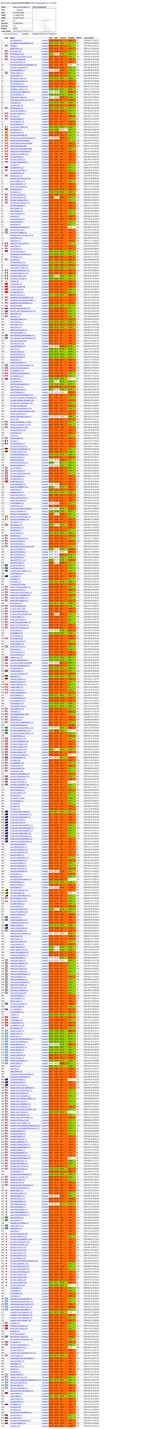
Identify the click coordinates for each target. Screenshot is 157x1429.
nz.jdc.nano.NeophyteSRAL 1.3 (21, 830)
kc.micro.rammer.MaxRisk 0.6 (20, 614)
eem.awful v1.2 (15, 379)
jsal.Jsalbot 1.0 (15, 582)
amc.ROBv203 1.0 (16, 124)
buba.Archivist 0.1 (16, 222)
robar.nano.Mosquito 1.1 (19, 979)
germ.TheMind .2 (16, 468)
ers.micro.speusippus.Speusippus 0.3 (23, 397)
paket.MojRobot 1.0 (17, 882)
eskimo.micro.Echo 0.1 (18, 414)
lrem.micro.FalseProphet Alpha (21, 663)
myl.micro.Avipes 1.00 (18, 738)
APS (50, 38)
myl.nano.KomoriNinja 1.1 (19, 755)
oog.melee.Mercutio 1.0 (18, 847)
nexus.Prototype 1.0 (17, 790)
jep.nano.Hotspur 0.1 (17, 541)
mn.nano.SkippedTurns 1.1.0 (20, 730)
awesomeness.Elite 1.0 (18, 170)
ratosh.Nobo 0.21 (16, 936)
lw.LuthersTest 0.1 (16, 668)
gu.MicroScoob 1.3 (17, 481)
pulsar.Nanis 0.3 (16, 917)
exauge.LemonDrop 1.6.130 (20, 425)
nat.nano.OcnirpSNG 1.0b (19, 784)
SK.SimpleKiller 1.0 (17, 94)
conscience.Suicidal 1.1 (18, 278)
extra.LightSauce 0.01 (18, 430)
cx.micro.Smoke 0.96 (17, 287)
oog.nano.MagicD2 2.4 (18, 866)
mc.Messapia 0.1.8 (17, 703)
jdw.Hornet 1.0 (15, 536)
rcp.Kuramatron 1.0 (17, 944)
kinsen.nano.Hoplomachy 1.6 (20, 622)
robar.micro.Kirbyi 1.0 (17, 966)
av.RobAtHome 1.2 (17, 167)
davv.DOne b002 (16, 305)
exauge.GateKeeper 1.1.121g (20, 422)
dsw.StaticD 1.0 (15, 360)
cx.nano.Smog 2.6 (16, 292)
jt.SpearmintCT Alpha (17, 584)
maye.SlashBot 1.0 (17, 695)
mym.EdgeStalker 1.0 (18, 757)
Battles (79, 38)
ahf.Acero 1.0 (15, 116)
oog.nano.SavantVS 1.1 (18, 868)
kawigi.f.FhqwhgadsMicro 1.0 (20, 587)
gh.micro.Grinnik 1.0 (17, 471)
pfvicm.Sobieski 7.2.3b (18, 898)
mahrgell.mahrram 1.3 (18, 679)
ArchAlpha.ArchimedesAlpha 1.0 (21, 43)
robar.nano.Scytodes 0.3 (19, 990)
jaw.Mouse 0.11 (15, 530)
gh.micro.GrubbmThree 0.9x (20, 473)
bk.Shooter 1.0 (15, 192)
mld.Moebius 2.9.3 (16, 717)
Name (12, 38)
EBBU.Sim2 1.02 (16, 48)
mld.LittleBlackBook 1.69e (19, 714)
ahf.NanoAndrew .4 (17, 119)
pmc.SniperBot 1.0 (17, 906)
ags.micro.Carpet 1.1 (17, 113)
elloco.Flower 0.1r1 (17, 387)
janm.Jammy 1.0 (16, 522)
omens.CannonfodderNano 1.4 (21, 841)
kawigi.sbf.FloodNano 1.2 (19, 600)
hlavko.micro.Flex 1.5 (17, 495)
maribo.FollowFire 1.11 (18, 684)
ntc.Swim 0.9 (15, 806)
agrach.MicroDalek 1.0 (18, 111)
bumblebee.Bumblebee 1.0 (19, 227)
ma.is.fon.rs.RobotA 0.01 (19, 674)
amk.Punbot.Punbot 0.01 (19, 127)
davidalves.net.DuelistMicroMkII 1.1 (23, 300)
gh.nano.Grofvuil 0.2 (17, 476)
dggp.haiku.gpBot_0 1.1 (18, 319)
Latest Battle (88, 38)
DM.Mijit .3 (14, 46)
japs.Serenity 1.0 (16, 525)
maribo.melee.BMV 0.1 (18, 692)
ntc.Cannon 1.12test (17, 798)
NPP (56, 38)
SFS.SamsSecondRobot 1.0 (20, 92)
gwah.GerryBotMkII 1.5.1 (19, 487)
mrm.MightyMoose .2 (17, 736)
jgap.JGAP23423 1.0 (17, 554)
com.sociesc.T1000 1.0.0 (19, 268)
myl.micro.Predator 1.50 (18, 744)
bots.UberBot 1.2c (16, 208)
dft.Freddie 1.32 (16, 314)
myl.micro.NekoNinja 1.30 (19, 741)
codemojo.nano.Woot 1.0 (19, 265)
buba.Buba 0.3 (15, 224)
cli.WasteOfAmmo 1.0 (18, 262)
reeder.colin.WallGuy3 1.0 (19, 952)
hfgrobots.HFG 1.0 (17, 492)
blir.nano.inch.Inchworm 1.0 (20, 203)
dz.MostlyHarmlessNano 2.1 (20, 373)
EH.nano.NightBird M (17, 59)
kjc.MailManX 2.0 (16, 633)
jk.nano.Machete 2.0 (17, 568)
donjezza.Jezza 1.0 (17, 351)
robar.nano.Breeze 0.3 (18, 977)
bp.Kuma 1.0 (14, 216)
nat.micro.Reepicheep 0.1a (19, 776)
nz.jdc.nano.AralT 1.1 (17, 822)
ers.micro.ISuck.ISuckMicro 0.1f (21, 395)
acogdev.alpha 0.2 (16, 105)
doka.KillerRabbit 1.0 (17, 346)
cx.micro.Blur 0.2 (16, 284)
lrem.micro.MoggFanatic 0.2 (20, 665)
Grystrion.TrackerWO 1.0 (19, 67)
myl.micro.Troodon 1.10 (18, 747)
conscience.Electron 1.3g (19, 273)
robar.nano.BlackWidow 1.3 (20, 974)
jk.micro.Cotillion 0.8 (17, 565)
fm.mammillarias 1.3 (17, 443)
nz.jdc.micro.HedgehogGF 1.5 (21, 814)
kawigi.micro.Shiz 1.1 (17, 590)
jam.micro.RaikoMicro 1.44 (19, 519)
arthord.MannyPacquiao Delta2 (21, 143)
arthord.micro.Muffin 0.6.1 (19, 154)
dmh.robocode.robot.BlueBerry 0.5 (22, 335)
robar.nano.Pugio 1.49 (18, 987)
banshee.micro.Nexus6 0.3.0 (20, 178)
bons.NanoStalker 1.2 (18, 205)
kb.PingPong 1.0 (16, 603)
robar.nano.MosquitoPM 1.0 (20, 982)
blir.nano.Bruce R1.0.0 (18, 197)
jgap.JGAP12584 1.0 (17, 549)
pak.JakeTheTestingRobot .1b (21, 879)
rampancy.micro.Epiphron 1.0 (20, 933)
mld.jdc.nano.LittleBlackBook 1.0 (21, 722)
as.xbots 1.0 (14, 165)
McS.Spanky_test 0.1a (18, 78)
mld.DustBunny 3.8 (17, 709)
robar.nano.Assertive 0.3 (19, 971)
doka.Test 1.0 (15, 349)
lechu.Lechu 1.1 (16, 649)
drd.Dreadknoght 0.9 (17, 357)
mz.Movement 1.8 (16, 766)
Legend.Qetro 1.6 (16, 75)
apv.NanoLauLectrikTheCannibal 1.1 (23, 138)
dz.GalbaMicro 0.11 (17, 370)
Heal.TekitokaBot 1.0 (17, 70)
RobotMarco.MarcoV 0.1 (19, 89)
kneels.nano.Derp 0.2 (18, 641)
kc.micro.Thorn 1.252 (17, 609)
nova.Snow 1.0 (15, 795)
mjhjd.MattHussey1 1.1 (18, 706)
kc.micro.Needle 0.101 (18, 606)
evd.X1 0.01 (14, 419)
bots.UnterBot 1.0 (16, 211)
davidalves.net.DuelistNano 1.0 (21, 303)
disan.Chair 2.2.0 (16, 324)
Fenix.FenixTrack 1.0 (17, 62)
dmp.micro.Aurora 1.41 (18, 341)
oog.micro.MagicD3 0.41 (19, 852)
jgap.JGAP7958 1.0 (17, 563)
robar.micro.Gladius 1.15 (19, 963)
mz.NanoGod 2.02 (16, 771)
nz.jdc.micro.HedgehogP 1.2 (20, 817)
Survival (63, 38)
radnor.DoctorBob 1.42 (18, 931)
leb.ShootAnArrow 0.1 (18, 646)
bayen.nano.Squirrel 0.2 (18, 186)
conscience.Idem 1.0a (18, 276)
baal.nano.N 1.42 (16, 176)
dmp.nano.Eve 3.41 (17, 343)
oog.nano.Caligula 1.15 (18, 860)
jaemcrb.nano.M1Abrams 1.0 (20, 517)
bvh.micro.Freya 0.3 (17, 230)
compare (45, 40)
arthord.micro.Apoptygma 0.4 (20, 151)
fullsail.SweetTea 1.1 (17, 457)
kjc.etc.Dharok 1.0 (16, 636)
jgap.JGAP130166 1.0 (18, 552)
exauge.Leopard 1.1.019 (19, 427)
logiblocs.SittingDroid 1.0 (19, 660)
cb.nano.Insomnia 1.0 (18, 251)
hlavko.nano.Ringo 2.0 (18, 500)
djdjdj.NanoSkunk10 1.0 (18, 330)
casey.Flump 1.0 (16, 249)
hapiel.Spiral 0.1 (16, 489)
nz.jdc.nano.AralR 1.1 (18, 820)
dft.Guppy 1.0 (15, 316)
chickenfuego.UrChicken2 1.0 (20, 254)
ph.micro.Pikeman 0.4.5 (18, 901)
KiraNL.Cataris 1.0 (16, 73)
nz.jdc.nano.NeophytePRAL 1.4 (21, 825)
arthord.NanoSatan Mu (18, 146)
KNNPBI (71, 38)
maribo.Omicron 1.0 (17, 690)
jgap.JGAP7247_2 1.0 (18, 560)
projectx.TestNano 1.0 (18, 914)
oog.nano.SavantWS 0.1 (19, 871)
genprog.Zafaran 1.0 (17, 465)
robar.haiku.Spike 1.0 (17, 960)
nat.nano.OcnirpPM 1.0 (18, 782)
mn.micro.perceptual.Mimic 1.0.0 (21, 728)
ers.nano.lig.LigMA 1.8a (18, 406)
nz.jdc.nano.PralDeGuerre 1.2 (21, 836)
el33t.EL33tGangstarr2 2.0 (19, 384)
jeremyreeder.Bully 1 (17, 544)
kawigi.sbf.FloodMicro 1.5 (19, 598)
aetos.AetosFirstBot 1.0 (21, 7)
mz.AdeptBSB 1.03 (17, 763)
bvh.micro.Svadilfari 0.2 (18, 232)
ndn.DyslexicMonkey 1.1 (19, 787)
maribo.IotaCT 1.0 (16, 687)
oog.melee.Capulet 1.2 (18, 844)
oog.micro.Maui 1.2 (17, 855)
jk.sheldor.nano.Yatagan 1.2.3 (20, 571)
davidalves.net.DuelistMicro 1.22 (21, 297)
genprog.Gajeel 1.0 (17, 460)
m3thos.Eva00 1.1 (16, 671)
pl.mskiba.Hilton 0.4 (17, 904)
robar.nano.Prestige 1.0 (18, 985)
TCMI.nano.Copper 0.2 (18, 97)
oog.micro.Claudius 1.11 (19, 849)
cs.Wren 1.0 (14, 281)
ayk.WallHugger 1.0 (17, 173)
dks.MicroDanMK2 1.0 (18, 333)
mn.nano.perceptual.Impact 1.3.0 (22, 733)
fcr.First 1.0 (14, 435)
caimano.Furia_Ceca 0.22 (19, 243)
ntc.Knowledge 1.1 (17, 801)
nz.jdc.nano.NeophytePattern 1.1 (22, 828)
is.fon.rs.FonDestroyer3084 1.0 (21, 508)
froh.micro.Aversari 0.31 (18, 446)
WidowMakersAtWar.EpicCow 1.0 (22, 100)
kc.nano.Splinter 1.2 (17, 617)
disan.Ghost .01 (16, 327)
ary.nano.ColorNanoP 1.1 (19, 162)
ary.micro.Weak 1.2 (17, 157)
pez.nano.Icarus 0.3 (17, 893)
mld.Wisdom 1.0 (16, 720)
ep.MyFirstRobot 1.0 (17, 392)
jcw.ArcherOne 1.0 (16, 533)
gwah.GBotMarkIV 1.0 (18, 484)
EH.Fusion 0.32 (15, 51)
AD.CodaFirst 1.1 (16, 40)
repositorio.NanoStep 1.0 (19, 955)
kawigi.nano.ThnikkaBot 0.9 (20, 595)
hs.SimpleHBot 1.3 (17, 503)
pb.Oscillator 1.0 (16, 887)
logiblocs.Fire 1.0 (16, 657)
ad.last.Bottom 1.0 (16, 108)
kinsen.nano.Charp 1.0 (18, 619)
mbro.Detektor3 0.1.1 (17, 701)
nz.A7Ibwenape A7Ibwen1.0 (20, 812)
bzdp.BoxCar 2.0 (16, 238)
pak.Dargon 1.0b (16, 876)
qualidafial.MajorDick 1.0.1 (19, 922)
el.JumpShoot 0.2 (16, 381)
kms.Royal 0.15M (16, 638)
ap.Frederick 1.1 (16, 130)
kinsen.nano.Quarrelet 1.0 (19, 625)
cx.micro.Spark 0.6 (17, 289)
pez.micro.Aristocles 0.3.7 (19, 890)
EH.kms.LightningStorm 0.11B (21, 57)
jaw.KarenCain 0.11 (17, 527)
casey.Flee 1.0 (15, 246)
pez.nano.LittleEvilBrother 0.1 (20, 895)
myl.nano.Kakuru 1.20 (18, 752)
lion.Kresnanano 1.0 (17, 652)
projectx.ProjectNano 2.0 (19, 912)
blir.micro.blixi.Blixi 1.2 (18, 195)
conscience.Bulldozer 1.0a (19, 270)
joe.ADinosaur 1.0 (16, 573)
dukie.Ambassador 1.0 (18, 362)
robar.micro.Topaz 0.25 (18, 968)
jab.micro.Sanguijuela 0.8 (19, 514)
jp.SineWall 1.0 (15, 576)
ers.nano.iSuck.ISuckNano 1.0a (21, 403)
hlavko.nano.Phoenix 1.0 (19, 498)
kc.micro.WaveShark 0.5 (19, 611)
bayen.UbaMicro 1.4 (17, 181)
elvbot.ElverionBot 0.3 (18, 389)
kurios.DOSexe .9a (17, 644)
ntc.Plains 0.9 (15, 803)
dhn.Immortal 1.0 (16, 322)
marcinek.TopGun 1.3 (18, 682)
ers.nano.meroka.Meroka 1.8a (21, 408)
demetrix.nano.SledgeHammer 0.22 (23, 311)
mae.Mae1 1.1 (15, 676)
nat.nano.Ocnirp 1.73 (17, 779)
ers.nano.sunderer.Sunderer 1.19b (22, 411)
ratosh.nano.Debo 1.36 (18, 941)
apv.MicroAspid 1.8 (17, 132)
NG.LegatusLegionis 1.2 (19, 81)
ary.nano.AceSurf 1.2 (17, 159)
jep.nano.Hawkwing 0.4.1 (19, 538)
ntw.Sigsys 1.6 (15, 809)
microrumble (41, 3)
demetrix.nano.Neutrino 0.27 (20, 308)
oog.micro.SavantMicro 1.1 (19, 858)
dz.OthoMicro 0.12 (16, 376)
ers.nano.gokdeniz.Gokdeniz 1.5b (22, 400)
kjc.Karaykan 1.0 (16, 630)
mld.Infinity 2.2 (15, 711)
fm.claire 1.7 (14, 441)
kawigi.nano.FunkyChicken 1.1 (21, 592)
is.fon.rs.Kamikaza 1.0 (18, 511)
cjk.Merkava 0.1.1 (16, 257)
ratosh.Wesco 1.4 (16, 939)
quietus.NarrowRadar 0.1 (19, 928)
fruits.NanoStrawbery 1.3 (19, 454)
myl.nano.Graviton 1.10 (18, 749)
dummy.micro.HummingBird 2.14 (22, 365)
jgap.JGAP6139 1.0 (17, 557)
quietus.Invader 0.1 (17, 925)
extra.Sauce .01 (16, 433)
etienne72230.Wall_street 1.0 (20, 416)
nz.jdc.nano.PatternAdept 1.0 (20, 833)
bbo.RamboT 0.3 (16, 189)
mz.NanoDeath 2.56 (17, 768)
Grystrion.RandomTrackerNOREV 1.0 (23, 65)
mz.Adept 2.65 (15, 760)
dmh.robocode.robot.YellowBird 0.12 (23, 338)
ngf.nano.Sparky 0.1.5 (18, 793)
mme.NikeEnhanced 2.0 (18, 725)
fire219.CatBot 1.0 (16, 438)
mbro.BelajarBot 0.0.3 (18, 698)
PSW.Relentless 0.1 (17, 84)
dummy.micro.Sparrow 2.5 (19, 368)
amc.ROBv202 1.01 (17, 121)
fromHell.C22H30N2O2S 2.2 (20, 449)
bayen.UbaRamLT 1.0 (18, 184)
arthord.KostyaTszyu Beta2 (19, 140)
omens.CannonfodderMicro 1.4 (21, 839)
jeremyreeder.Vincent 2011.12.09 (22, 546)
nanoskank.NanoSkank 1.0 (19, 774)
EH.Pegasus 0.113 (17, 54)
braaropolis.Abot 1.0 (17, 219)
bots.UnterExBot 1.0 (17, 213)
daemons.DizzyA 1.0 (17, 295)
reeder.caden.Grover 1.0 (19, 950)
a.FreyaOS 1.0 (15, 103)
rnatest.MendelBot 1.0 (18, 958)
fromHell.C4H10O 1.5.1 (18, 452)
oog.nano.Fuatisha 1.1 (18, 863)
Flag (6, 38)
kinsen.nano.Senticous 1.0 (19, 628)
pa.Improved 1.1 (16, 874)
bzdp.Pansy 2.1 (15, 241)
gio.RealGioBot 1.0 (17, 479)
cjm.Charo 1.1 (15, 259)
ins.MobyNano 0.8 (16, 506)
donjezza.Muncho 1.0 (18, 354)
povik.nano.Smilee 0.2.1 (18, 909)
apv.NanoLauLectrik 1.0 (18, 135)
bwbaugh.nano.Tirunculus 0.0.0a (22, 235)
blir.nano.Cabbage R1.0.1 (19, 200)
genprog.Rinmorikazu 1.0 (19, 462)
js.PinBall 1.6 (15, 579)
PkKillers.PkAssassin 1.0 (19, 86)
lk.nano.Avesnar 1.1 (17, 655)
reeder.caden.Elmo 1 (17, 947)
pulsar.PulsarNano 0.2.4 (18, 920)
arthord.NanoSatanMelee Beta (21, 149)
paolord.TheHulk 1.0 (17, 885)
